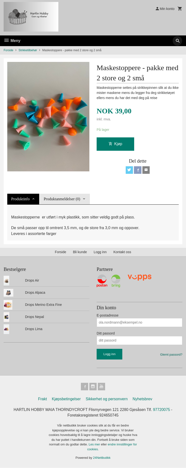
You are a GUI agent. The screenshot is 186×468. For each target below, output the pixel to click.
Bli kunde (80, 252)
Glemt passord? (171, 354)
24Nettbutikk (101, 458)
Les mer (95, 445)
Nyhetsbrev (142, 399)
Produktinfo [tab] (20, 199)
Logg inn (100, 252)
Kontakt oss (122, 252)
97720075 (162, 410)
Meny (12, 41)
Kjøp (115, 144)
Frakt (42, 399)
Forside (8, 50)
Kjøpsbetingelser (66, 399)
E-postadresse (107, 315)
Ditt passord (106, 333)
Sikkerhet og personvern (107, 399)
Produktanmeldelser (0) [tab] (62, 199)
